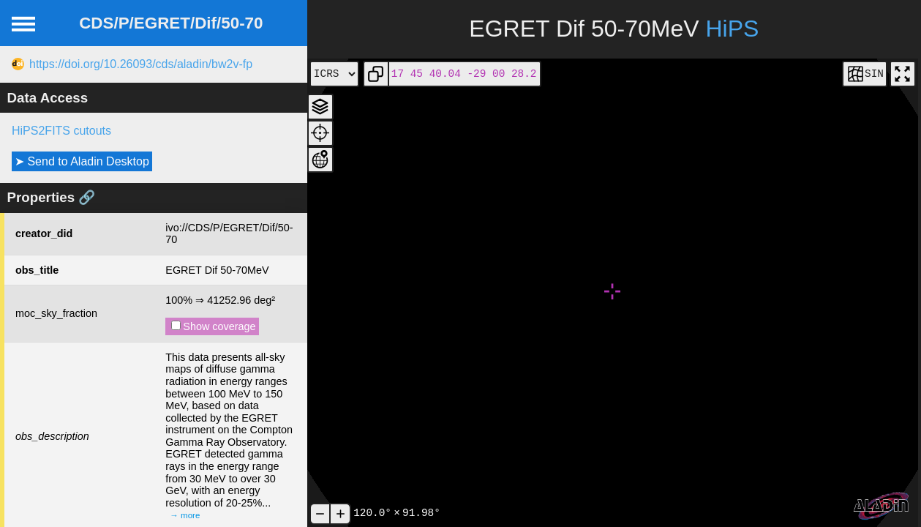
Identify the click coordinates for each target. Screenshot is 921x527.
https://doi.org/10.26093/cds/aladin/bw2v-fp (140, 64)
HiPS (732, 28)
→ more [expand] (185, 515)
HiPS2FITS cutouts (61, 130)
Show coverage (213, 326)
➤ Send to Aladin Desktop (82, 161)
